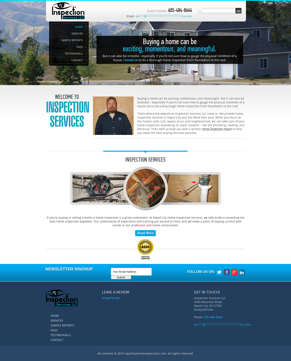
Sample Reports (72, 40)
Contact (77, 60)
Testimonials (74, 53)
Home (79, 27)
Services (77, 33)
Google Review (111, 298)
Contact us (130, 60)
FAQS (79, 47)
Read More (145, 233)
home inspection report (217, 129)
